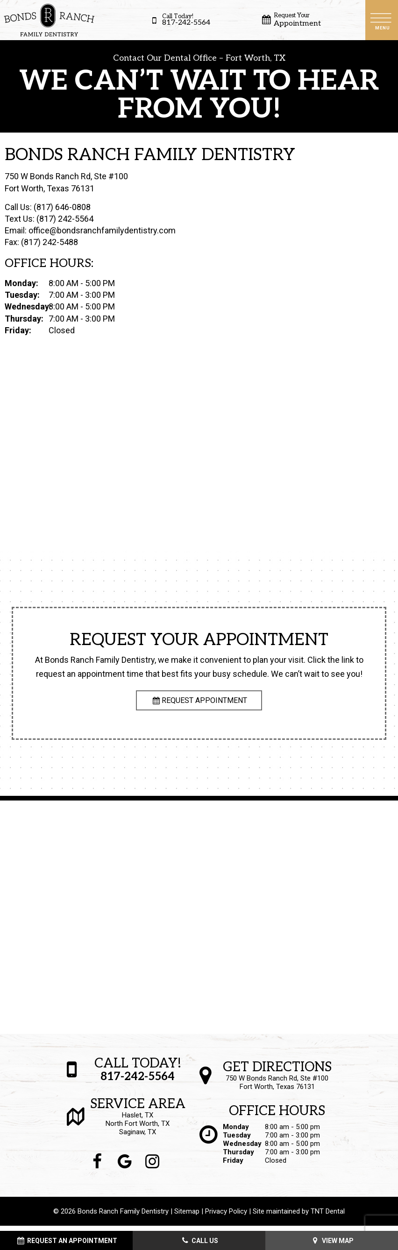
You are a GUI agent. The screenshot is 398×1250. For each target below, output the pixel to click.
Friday (233, 1165)
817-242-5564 (179, 20)
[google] (125, 1167)
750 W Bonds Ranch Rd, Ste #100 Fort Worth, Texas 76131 (277, 1081)
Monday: (21, 288)
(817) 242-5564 (64, 224)
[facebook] (97, 1167)
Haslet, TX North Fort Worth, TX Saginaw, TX (137, 1122)
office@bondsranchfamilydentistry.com (102, 235)
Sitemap (186, 1216)
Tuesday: (22, 300)
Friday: (18, 335)
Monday (236, 1132)
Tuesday (237, 1140)
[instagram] (152, 1167)
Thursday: (24, 323)
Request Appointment (199, 705)
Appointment (290, 20)
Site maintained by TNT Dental (299, 1216)
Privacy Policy (226, 1216)
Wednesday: (26, 311)
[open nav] (381, 19)
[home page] (49, 20)
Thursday (238, 1157)
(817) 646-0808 (62, 212)
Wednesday (242, 1149)
